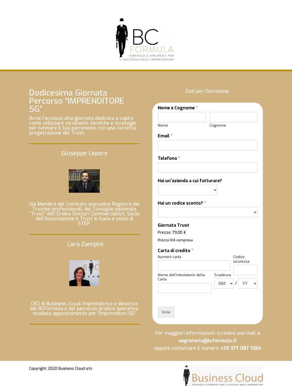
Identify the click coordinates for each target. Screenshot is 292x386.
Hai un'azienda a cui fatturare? (190, 181)
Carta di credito (175, 250)
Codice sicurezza (241, 259)
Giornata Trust (173, 225)
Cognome (217, 125)
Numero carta (169, 257)
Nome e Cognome (178, 108)
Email (165, 136)
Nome (163, 125)
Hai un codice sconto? (182, 203)
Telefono (169, 158)
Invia (166, 312)
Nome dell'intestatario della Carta (181, 277)
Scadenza (222, 275)
